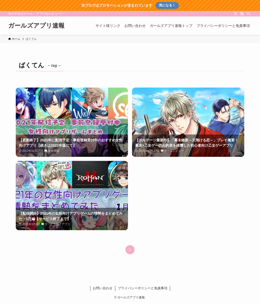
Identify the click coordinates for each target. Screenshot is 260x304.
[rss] (242, 13)
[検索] (248, 13)
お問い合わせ (102, 288)
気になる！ (167, 5)
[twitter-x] (235, 13)
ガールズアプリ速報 (36, 26)
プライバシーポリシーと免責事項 (142, 288)
